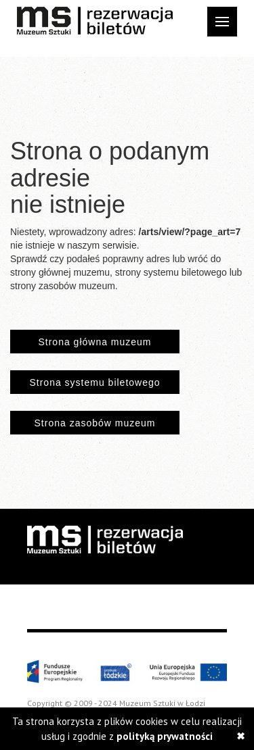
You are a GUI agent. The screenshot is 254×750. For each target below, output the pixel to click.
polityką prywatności (165, 736)
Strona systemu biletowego (94, 382)
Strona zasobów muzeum (95, 423)
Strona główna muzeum (94, 341)
